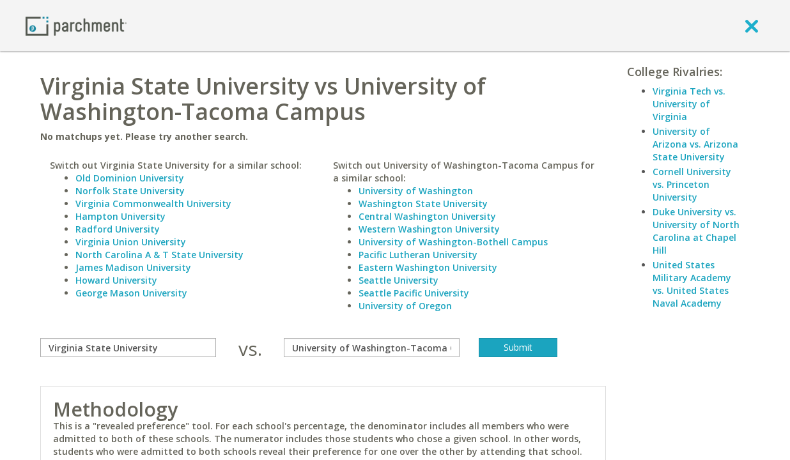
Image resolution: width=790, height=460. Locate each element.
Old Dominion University (129, 178)
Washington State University (423, 203)
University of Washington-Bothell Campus (453, 242)
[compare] (128, 347)
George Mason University (131, 293)
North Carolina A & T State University (159, 255)
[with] (372, 347)
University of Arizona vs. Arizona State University (695, 144)
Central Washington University (427, 216)
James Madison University (133, 267)
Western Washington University (429, 229)
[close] (751, 25)
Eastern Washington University (428, 267)
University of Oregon (405, 306)
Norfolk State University (130, 191)
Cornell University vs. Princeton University (692, 184)
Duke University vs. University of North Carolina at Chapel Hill (696, 231)
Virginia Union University (130, 242)
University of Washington (416, 191)
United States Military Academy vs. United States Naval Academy (692, 284)
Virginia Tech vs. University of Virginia (689, 104)
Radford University (117, 229)
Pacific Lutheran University (418, 255)
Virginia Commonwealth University (153, 203)
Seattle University (398, 280)
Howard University (116, 280)
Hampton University (120, 216)
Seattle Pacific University (414, 293)
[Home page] (76, 25)
